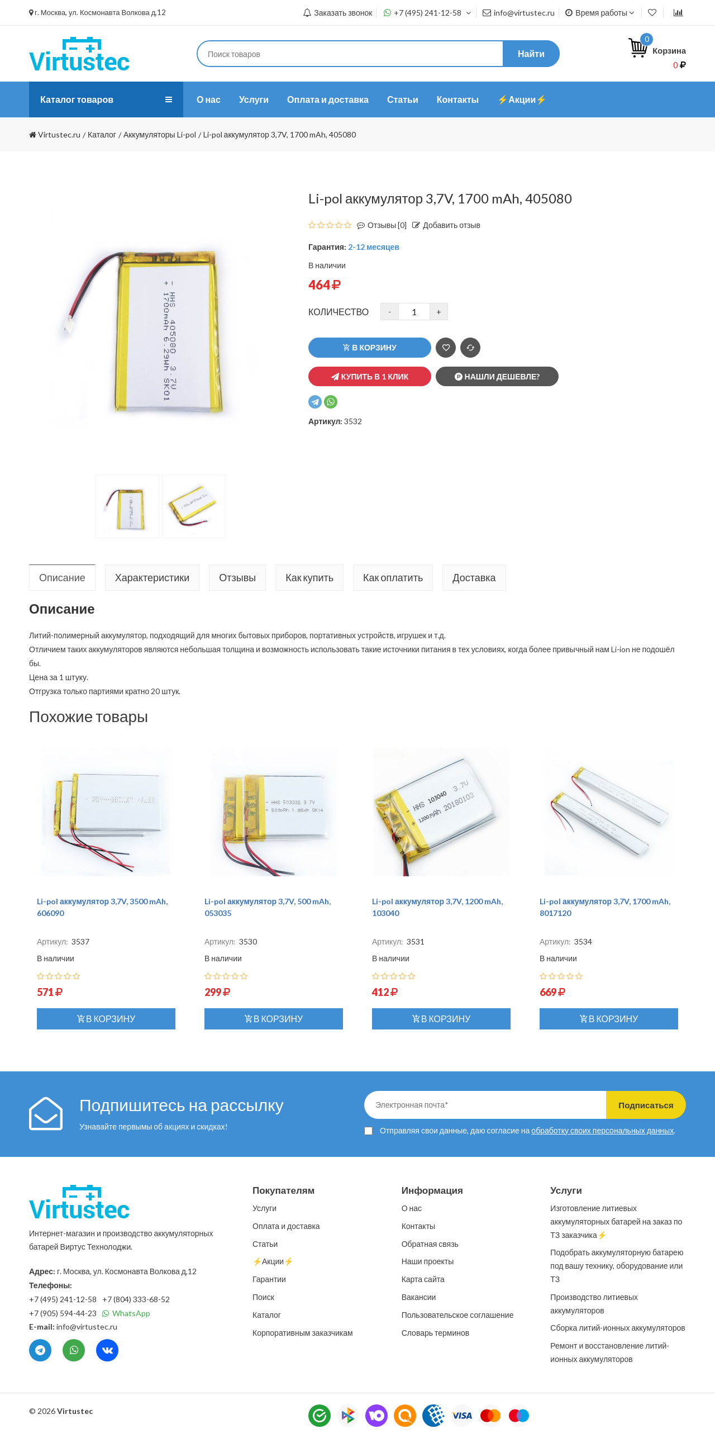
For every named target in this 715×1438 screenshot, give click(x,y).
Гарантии (269, 1279)
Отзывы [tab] (237, 577)
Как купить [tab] (309, 577)
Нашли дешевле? (497, 376)
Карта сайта (423, 1279)
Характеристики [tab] (152, 577)
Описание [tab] (62, 577)
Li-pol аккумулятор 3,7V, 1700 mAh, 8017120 (605, 907)
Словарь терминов (436, 1332)
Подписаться (638, 1104)
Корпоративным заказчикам (302, 1332)
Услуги (254, 99)
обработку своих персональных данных (602, 1130)
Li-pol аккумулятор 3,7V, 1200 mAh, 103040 (437, 907)
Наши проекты (428, 1261)
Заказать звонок (337, 12)
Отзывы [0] (379, 225)
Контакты (458, 99)
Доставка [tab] (473, 577)
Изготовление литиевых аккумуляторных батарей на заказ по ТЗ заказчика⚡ (616, 1221)
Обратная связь (430, 1244)
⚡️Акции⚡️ (522, 99)
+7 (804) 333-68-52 (136, 1299)
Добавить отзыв (443, 225)
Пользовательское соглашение (458, 1315)
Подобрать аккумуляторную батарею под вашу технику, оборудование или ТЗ (616, 1265)
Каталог (266, 1315)
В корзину (369, 347)
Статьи (402, 99)
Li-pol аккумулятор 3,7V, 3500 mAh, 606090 (102, 907)
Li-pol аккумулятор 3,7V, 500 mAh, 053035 (267, 907)
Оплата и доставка (328, 99)
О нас (209, 99)
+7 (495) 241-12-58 (427, 12)
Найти (531, 53)
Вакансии (419, 1297)
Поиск (263, 1297)
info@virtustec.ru (519, 12)
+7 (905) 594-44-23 (63, 1313)
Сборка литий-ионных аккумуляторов (617, 1327)
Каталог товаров (81, 99)
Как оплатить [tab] (393, 577)
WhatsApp (126, 1313)
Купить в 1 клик (369, 376)
